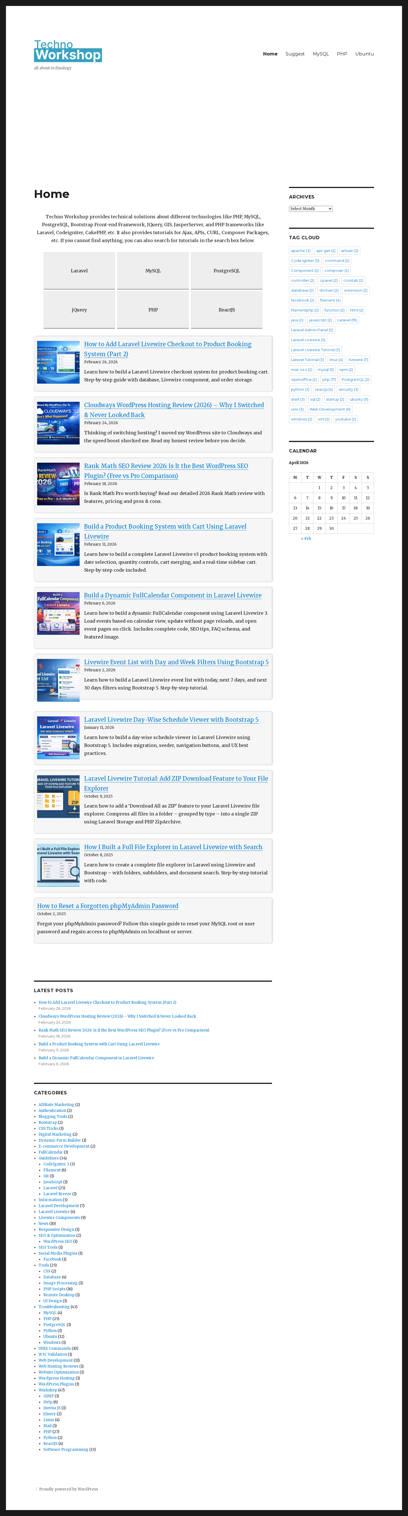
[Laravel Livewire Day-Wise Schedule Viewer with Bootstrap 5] (58, 737)
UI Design (52, 1301)
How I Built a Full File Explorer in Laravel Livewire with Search (173, 847)
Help (47, 1402)
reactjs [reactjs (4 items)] (324, 389)
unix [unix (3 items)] (297, 409)
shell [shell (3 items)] (298, 399)
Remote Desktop (59, 1295)
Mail (47, 1425)
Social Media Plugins (58, 1253)
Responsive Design (56, 1229)
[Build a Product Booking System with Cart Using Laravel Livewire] (58, 544)
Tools (44, 1265)
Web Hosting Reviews (58, 1366)
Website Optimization (59, 1372)
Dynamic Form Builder (60, 1140)
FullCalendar (51, 1152)
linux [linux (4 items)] (336, 359)
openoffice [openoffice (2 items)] (304, 379)
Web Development (56, 1360)
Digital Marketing (55, 1134)
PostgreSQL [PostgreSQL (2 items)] (355, 379)
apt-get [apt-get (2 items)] (325, 250)
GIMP (48, 1396)
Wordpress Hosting (57, 1378)
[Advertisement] (204, 145)
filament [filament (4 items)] (330, 300)
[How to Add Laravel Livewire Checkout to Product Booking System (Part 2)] (58, 362)
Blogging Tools (53, 1116)
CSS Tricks (48, 1128)
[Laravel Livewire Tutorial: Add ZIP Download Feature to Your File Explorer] (58, 796)
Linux (48, 1419)
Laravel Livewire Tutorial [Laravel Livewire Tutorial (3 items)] (315, 349)
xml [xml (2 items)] (324, 419)
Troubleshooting (54, 1306)
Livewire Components (59, 1217)
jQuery (49, 1414)
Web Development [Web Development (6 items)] (329, 409)
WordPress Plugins (56, 1384)
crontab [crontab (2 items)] (353, 280)
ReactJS (50, 1443)
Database (52, 1277)
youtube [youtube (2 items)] (345, 419)
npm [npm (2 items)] (346, 369)
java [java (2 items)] (297, 320)
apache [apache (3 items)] (301, 250)
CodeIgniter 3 (56, 1164)
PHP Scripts (54, 1289)
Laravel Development (59, 1205)
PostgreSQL (54, 1324)
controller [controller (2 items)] (302, 280)
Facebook (52, 1259)
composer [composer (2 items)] (336, 270)
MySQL (321, 54)
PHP (342, 54)
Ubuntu (364, 54)
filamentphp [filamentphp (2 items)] (305, 310)
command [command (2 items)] (337, 260)
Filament (52, 1170)
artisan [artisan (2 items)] (349, 250)
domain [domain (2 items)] (329, 290)
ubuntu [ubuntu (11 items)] (359, 399)
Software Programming (65, 1449)
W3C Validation (53, 1354)
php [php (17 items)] (329, 379)
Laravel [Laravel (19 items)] (347, 320)
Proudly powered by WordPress (68, 1489)
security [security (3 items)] (348, 389)
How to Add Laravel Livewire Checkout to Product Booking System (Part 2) (107, 1002)
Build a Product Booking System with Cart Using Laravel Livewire (99, 1044)
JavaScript (52, 1182)
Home (270, 54)
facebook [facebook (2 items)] (302, 300)
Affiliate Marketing (56, 1104)
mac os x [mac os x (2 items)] (301, 369)
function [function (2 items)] (334, 310)
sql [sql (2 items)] (315, 399)
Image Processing (60, 1283)
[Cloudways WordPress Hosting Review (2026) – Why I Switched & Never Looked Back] (58, 423)
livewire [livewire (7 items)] (358, 359)
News (43, 1223)
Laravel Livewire (54, 1211)
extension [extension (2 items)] (355, 290)
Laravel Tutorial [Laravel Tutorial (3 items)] (307, 359)
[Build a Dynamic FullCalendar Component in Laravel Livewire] (58, 613)
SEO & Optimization (57, 1235)
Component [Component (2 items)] (305, 270)
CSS (46, 1271)
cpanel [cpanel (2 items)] (329, 280)
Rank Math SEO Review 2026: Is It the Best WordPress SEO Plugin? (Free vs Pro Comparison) (124, 1030)
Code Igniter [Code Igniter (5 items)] (305, 260)
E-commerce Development (64, 1146)
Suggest (295, 54)
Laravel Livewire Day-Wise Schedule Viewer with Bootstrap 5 (171, 719)
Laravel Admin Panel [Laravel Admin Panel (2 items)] (312, 330)
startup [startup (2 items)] (335, 399)
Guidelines (49, 1158)
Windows (52, 1342)
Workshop (48, 1390)
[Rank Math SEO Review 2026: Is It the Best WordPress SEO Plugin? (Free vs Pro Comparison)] (58, 484)
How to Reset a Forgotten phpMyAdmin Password (107, 905)
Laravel (50, 1188)
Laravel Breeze (57, 1194)
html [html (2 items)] (357, 310)
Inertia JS (52, 1408)
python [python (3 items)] (300, 389)
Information (50, 1199)
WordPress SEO (57, 1241)
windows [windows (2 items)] (301, 419)
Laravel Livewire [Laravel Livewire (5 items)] (308, 340)
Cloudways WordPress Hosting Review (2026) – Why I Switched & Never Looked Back (117, 1016)
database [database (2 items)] (302, 290)
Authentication (52, 1110)
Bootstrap (48, 1122)
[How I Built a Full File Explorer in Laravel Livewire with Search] (58, 865)
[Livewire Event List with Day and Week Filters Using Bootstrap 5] (58, 680)
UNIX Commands (55, 1348)
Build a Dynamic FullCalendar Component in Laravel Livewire (173, 595)
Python (50, 1330)
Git (46, 1176)
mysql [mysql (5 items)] (326, 369)
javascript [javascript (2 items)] (320, 320)
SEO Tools (48, 1247)
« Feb (306, 538)
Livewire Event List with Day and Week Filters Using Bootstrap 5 (176, 662)
